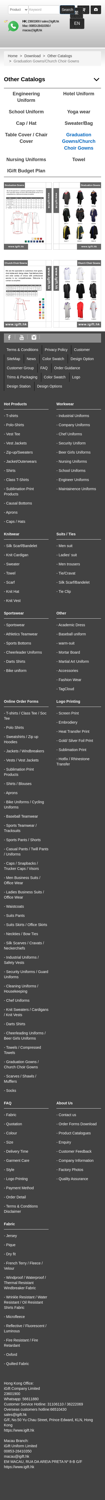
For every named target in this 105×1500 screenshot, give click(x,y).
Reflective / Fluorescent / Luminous (25, 1328)
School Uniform (26, 111)
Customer (82, 350)
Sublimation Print (72, 750)
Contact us (67, 1115)
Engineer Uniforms (74, 480)
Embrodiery (68, 722)
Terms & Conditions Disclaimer (21, 1209)
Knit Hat (12, 591)
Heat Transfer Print (74, 731)
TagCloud (66, 689)
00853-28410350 (39, 26)
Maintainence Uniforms (77, 489)
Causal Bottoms (19, 503)
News (31, 359)
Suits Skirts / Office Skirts (26, 925)
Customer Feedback (75, 1151)
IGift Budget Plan (26, 170)
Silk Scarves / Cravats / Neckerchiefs (24, 945)
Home (13, 56)
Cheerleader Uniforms (24, 652)
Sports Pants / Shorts (23, 840)
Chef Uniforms (70, 434)
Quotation (14, 1124)
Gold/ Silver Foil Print (76, 741)
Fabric (11, 1115)
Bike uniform (16, 671)
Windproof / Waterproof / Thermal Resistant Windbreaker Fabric (25, 1282)
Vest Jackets (16, 443)
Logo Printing (17, 1179)
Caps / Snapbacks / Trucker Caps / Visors (21, 866)
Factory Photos (71, 1170)
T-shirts (12, 416)
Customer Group (20, 368)
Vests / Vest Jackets (22, 760)
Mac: (25, 26)
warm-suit (67, 643)
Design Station (19, 386)
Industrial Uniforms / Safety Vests (21, 960)
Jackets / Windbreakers (25, 751)
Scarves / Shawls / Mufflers (20, 1078)
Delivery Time (17, 1151)
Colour (11, 1133)
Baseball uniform (72, 634)
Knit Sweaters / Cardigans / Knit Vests (26, 1012)
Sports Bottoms (18, 643)
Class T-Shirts (17, 480)
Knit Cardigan (17, 555)
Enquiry (65, 1142)
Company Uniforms (74, 425)
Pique (11, 1245)
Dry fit (11, 1254)
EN (77, 23)
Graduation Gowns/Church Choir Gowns (78, 141)
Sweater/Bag (79, 123)
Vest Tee (13, 434)
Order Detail (16, 1197)
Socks (11, 1090)
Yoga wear (78, 111)
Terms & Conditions (22, 350)
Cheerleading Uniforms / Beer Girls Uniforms (25, 1035)
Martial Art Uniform (74, 661)
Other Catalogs (60, 56)
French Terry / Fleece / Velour (23, 1265)
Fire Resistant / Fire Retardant (21, 1342)
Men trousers (69, 564)
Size (9, 1142)
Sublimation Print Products (19, 491)
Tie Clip (65, 591)
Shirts (11, 470)
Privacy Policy (56, 350)
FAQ (44, 368)
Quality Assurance (73, 1179)
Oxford (11, 1354)
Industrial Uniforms (74, 416)
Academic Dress (72, 625)
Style (10, 1170)
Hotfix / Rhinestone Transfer (73, 761)
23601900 (33, 21)
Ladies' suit (68, 555)
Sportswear (15, 625)
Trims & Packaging (22, 377)
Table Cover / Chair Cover (26, 138)
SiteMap (13, 359)
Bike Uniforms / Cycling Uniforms (24, 804)
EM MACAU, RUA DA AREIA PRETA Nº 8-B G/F (43, 1462)
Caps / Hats (15, 521)
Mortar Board (69, 652)
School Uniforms (72, 470)
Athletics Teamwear (22, 634)
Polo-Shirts (15, 425)
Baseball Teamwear (22, 816)
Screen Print (69, 713)
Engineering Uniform (26, 97)
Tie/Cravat (67, 573)
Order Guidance (67, 368)
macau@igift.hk (32, 30)
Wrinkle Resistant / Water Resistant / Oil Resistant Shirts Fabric (25, 1302)
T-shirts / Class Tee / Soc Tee (25, 715)
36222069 (75, 1404)
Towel (78, 159)
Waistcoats (15, 906)
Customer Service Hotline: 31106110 (34, 1404)
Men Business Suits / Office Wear (22, 880)
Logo (76, 377)
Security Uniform (72, 443)
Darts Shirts (15, 661)
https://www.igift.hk (19, 1430)
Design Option (82, 359)
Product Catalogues (75, 1133)
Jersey (11, 1236)
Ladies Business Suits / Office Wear (24, 894)
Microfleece (15, 1317)
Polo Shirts (15, 727)
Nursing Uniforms (26, 159)
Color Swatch (53, 359)
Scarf (10, 582)
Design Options (49, 386)
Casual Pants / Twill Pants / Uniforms (26, 851)
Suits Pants (15, 915)
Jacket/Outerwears (21, 461)
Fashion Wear (70, 680)
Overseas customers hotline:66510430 (35, 1409)
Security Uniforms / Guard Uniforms (26, 974)
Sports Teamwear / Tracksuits (20, 828)
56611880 (30, 1399)
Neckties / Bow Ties (22, 934)
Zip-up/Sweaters (19, 452)
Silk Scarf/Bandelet (21, 546)
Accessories (68, 671)
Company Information (76, 1160)
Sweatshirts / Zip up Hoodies (21, 739)
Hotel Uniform (78, 93)
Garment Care (18, 1160)
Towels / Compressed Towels (22, 1050)
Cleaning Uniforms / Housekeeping (21, 988)
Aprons (12, 512)
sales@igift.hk (50, 21)
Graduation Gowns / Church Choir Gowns (21, 1064)
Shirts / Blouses (19, 784)
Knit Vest (13, 601)
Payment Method (20, 1188)
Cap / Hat (26, 123)
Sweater (13, 564)
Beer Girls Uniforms (75, 452)
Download (32, 56)
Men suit (66, 546)
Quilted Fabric (17, 1364)
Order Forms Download (78, 1124)
